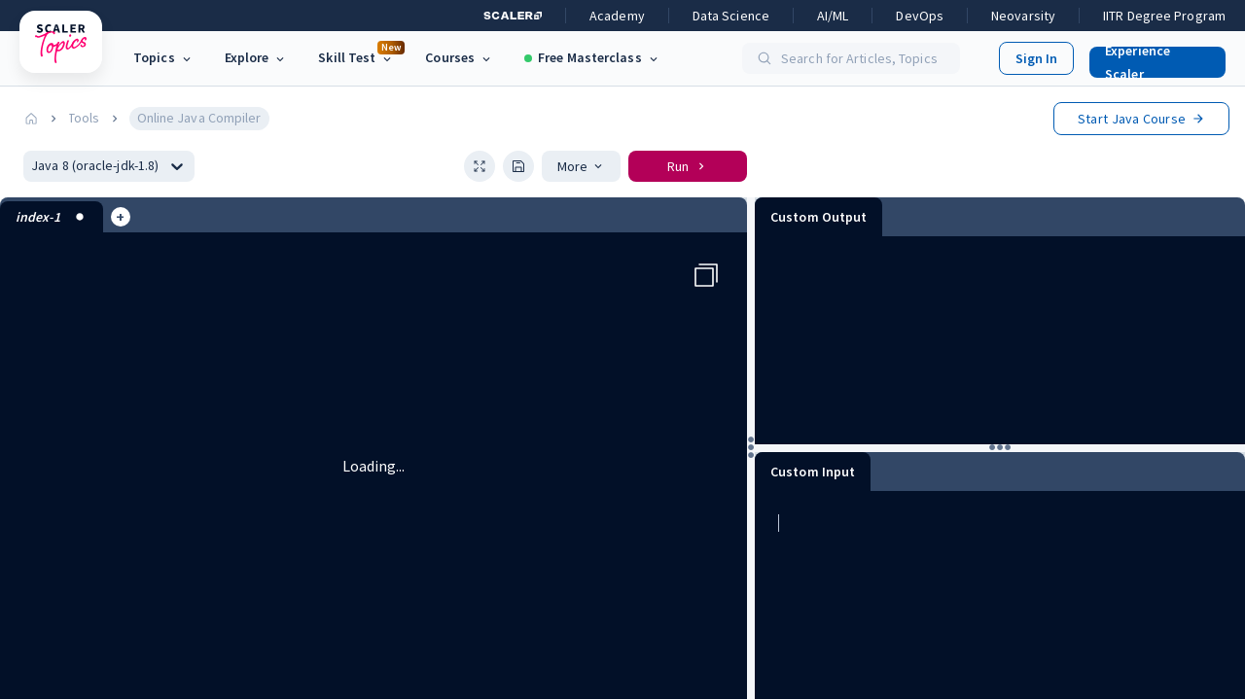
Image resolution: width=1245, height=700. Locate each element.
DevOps (919, 15)
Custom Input (812, 471)
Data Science (731, 15)
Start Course (1141, 118)
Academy (617, 15)
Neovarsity (1023, 15)
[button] (1150, 58)
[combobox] (32, 166)
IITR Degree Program (1164, 15)
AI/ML (833, 15)
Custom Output (818, 217)
